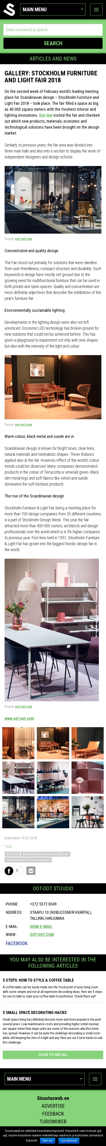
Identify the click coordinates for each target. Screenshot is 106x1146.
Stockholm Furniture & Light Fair (46, 854)
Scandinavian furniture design (28, 860)
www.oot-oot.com (19, 718)
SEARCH (53, 43)
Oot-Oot (45, 115)
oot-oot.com (23, 239)
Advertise (53, 1106)
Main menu (53, 9)
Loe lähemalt (69, 1140)
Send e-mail (41, 926)
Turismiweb (53, 1121)
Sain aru (48, 1140)
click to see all (53, 1054)
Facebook (17, 943)
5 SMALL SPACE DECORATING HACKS (35, 1012)
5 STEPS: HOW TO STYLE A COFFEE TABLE (38, 980)
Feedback (53, 1114)
